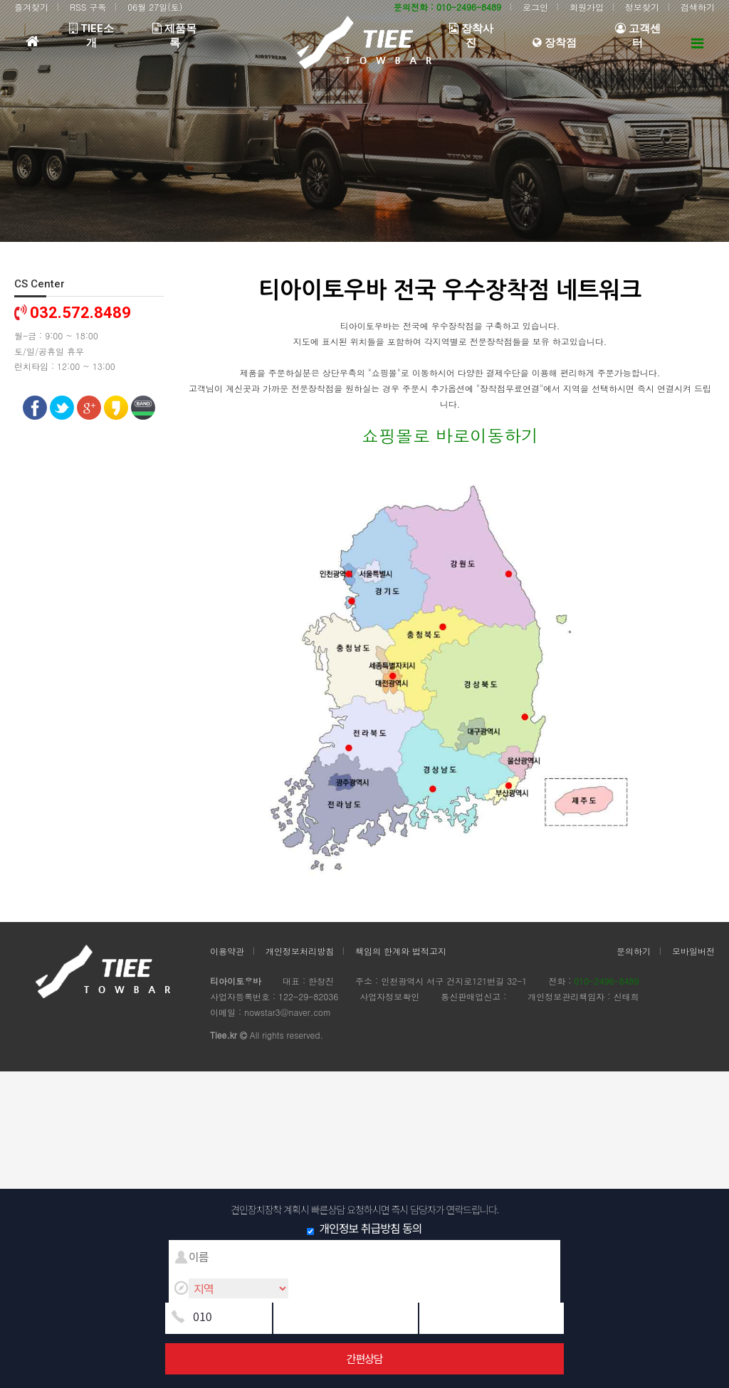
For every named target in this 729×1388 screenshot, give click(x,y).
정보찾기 (642, 7)
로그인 (535, 7)
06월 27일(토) (154, 7)
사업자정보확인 (389, 996)
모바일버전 (693, 951)
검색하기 (698, 7)
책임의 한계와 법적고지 (400, 951)
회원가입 (587, 7)
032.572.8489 (80, 313)
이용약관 (227, 951)
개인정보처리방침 (300, 951)
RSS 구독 (88, 7)
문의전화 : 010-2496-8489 (447, 7)
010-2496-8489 (606, 981)
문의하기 (634, 951)
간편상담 (364, 1358)
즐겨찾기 (31, 7)
